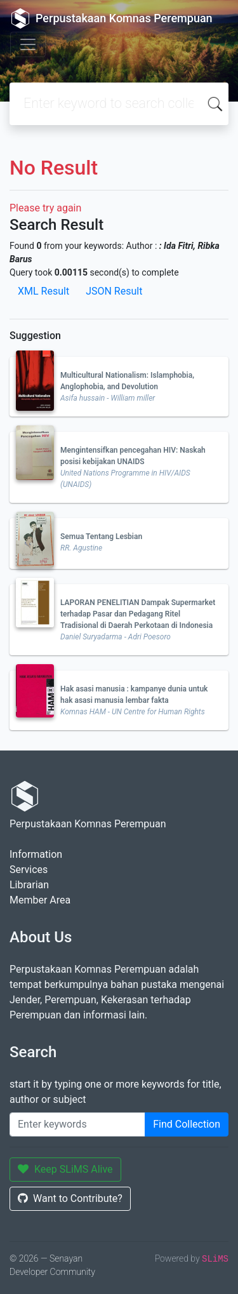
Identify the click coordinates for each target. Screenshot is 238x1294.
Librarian (29, 885)
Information (36, 854)
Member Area (40, 900)
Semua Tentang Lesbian (101, 536)
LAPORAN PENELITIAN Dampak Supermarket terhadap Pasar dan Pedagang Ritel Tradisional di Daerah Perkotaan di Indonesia (137, 614)
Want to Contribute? (70, 1198)
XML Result (43, 291)
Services (29, 870)
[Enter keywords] (77, 1124)
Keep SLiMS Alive (65, 1169)
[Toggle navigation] (28, 44)
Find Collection (186, 1124)
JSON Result (114, 291)
